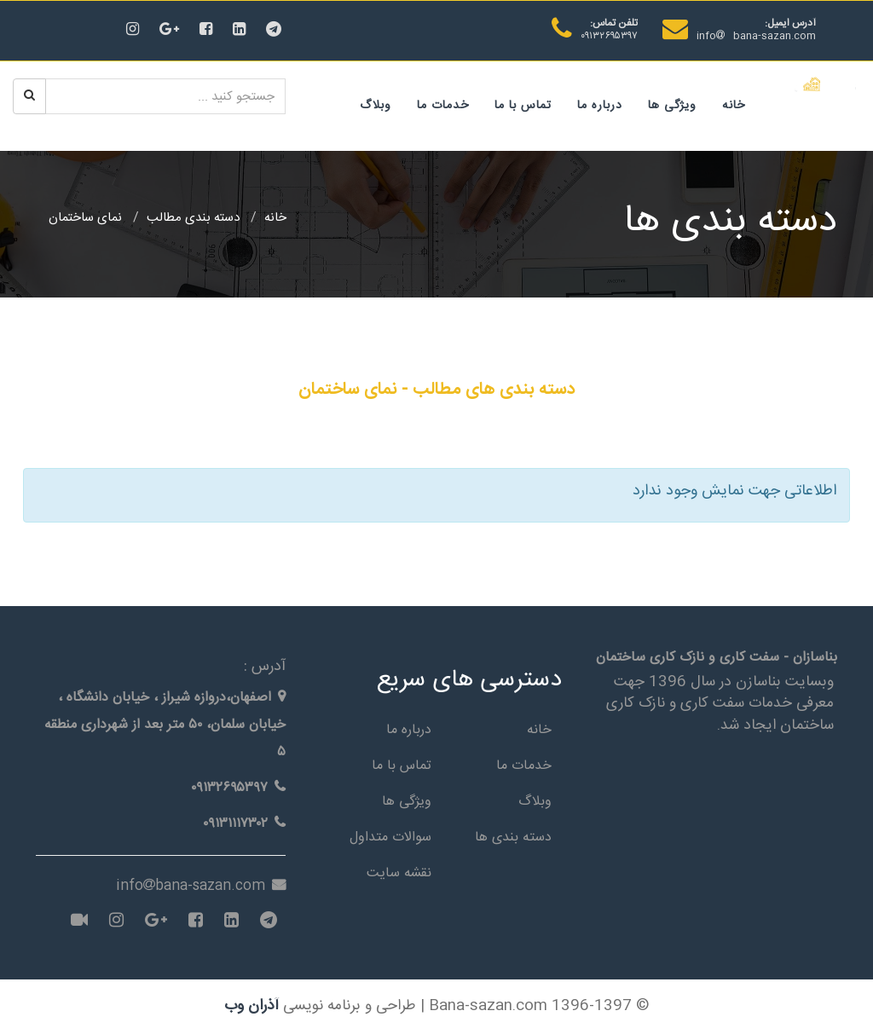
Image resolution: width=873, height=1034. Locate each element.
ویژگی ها (672, 105)
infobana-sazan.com (756, 35)
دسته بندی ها (513, 837)
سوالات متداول (390, 837)
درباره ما (599, 105)
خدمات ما (443, 105)
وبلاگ (375, 105)
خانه (733, 105)
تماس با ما (523, 105)
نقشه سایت (399, 873)
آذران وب (251, 1006)
